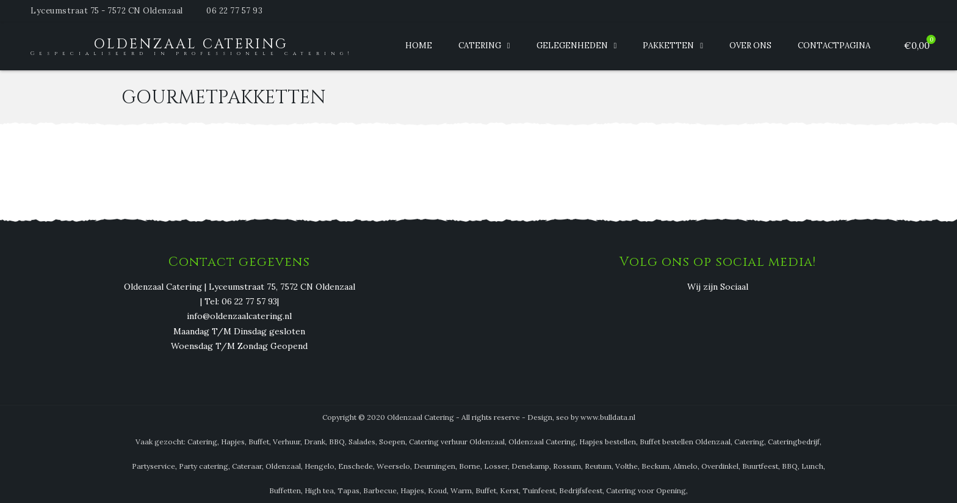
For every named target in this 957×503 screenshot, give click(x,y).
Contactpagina (834, 45)
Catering (479, 45)
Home (418, 45)
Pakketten (668, 45)
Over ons (750, 45)
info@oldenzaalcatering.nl (239, 316)
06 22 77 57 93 (234, 11)
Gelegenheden (572, 45)
